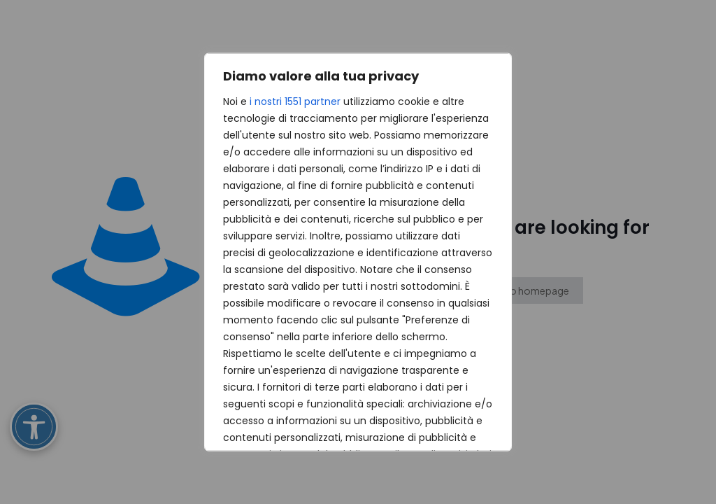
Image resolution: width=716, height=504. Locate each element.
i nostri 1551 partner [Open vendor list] (295, 101)
